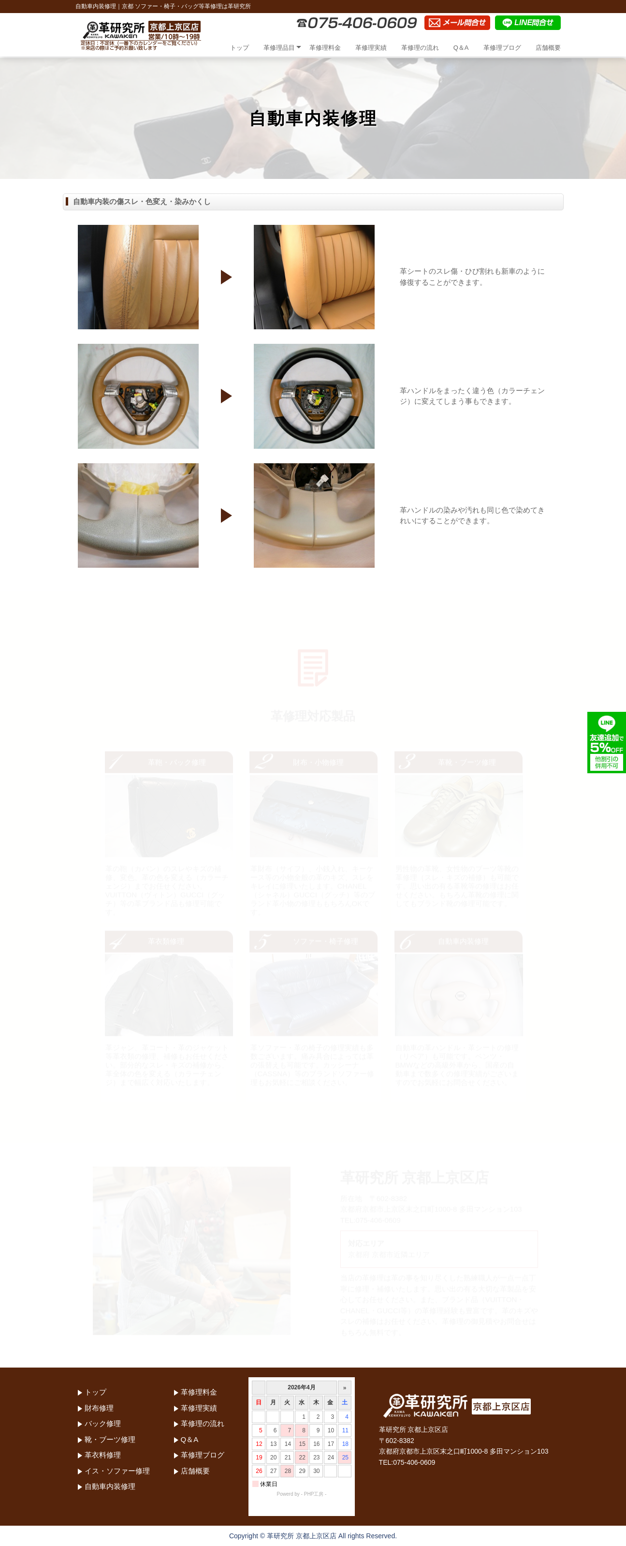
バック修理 (103, 1423)
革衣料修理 (103, 1455)
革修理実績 (371, 47)
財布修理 (99, 1408)
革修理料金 (325, 47)
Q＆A (461, 47)
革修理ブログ (502, 47)
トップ (239, 47)
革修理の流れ (420, 47)
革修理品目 (279, 47)
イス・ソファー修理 (117, 1471)
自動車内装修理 (110, 1486)
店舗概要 (548, 47)
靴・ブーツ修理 (110, 1439)
